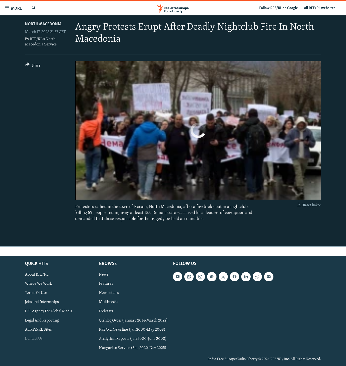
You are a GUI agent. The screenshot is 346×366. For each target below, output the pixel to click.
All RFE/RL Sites (38, 329)
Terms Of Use (36, 293)
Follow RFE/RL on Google (278, 8)
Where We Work (38, 284)
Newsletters (109, 293)
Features (106, 284)
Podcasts (106, 311)
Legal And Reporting (42, 320)
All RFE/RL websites (319, 8)
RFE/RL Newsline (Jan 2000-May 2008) (132, 329)
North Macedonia (43, 24)
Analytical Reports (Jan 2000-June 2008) (133, 339)
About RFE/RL (37, 275)
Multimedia (108, 302)
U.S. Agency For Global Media (49, 311)
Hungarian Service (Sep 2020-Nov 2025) (132, 348)
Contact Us (34, 339)
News (103, 275)
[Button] (32, 66)
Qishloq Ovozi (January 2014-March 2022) (133, 320)
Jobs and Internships (42, 302)
